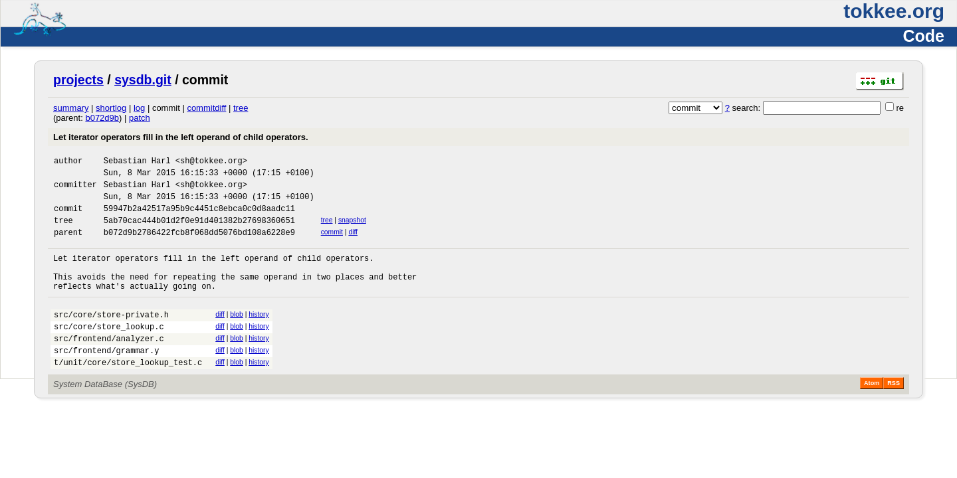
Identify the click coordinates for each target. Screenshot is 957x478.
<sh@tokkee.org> (211, 162)
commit (332, 244)
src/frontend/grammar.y (106, 380)
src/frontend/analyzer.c (109, 366)
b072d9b (102, 118)
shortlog (111, 108)
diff (353, 244)
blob (236, 336)
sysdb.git (142, 79)
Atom (871, 415)
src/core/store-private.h (111, 338)
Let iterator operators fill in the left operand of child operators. (180, 137)
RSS (893, 415)
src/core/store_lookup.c (109, 352)
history (258, 336)
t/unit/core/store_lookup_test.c (128, 394)
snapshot (352, 230)
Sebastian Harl (137, 162)
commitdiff (206, 108)
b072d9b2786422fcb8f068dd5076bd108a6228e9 (199, 246)
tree (240, 108)
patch (139, 118)
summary (70, 108)
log (139, 108)
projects (78, 79)
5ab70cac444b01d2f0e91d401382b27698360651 (199, 232)
